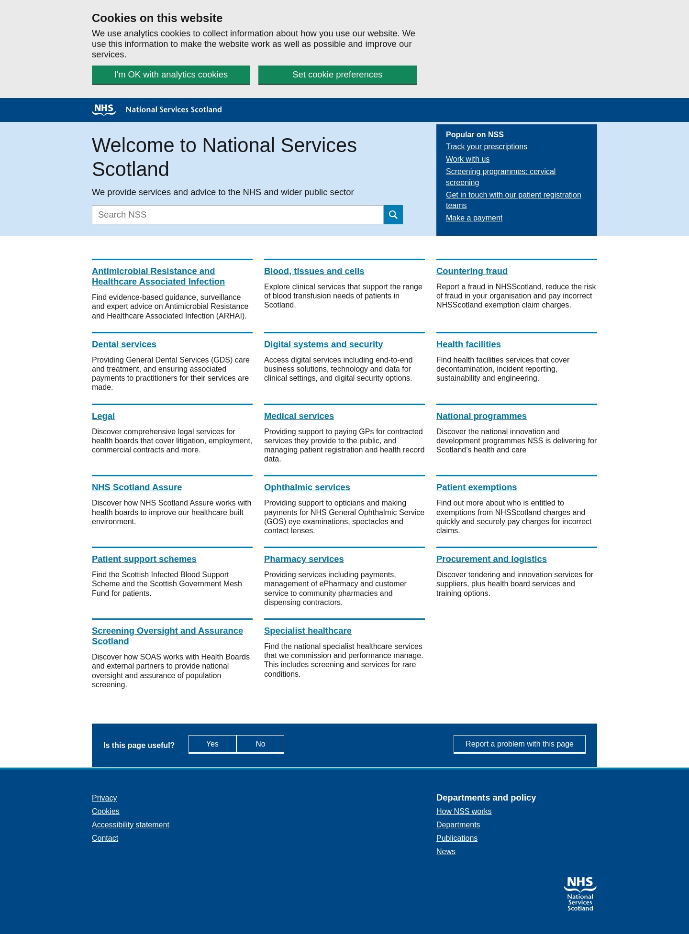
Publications (457, 838)
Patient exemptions (476, 487)
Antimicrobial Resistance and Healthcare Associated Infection (158, 276)
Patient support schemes (144, 559)
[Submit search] (393, 214)
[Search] (238, 214)
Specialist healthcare (308, 631)
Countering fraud (472, 271)
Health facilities (468, 344)
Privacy (104, 798)
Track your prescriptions (486, 147)
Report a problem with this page (520, 744)
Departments (458, 825)
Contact (105, 838)
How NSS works (464, 811)
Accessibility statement (130, 825)
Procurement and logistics (491, 559)
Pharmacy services (304, 559)
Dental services (124, 344)
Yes (221, 743)
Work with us (467, 159)
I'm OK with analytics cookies (171, 74)
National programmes (481, 416)
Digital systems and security (323, 344)
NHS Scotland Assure (137, 487)
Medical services (299, 416)
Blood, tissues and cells (314, 271)
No (281, 743)
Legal (103, 416)
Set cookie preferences (337, 74)
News (446, 851)
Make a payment (474, 218)
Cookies (106, 811)
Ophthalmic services (307, 487)
